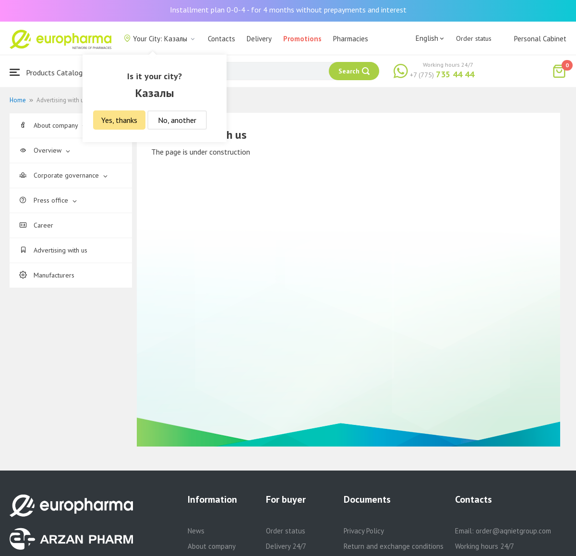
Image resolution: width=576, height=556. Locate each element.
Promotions (302, 38)
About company (52, 125)
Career (36, 225)
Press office (48, 200)
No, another (177, 120)
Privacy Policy (364, 530)
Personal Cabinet (540, 38)
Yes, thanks (119, 120)
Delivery (259, 38)
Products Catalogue (50, 72)
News (196, 530)
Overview (44, 150)
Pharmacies (350, 38)
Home (18, 100)
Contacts (221, 38)
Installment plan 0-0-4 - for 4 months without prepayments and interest (288, 9)
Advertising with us (53, 250)
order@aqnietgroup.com (513, 530)
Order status (474, 38)
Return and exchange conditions (394, 546)
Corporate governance (63, 175)
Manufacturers (46, 275)
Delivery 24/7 (286, 546)
